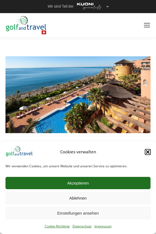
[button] (148, 152)
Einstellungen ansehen (78, 213)
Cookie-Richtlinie (57, 226)
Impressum (103, 226)
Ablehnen (77, 198)
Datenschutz (82, 226)
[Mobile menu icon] (147, 25)
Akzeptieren (78, 183)
